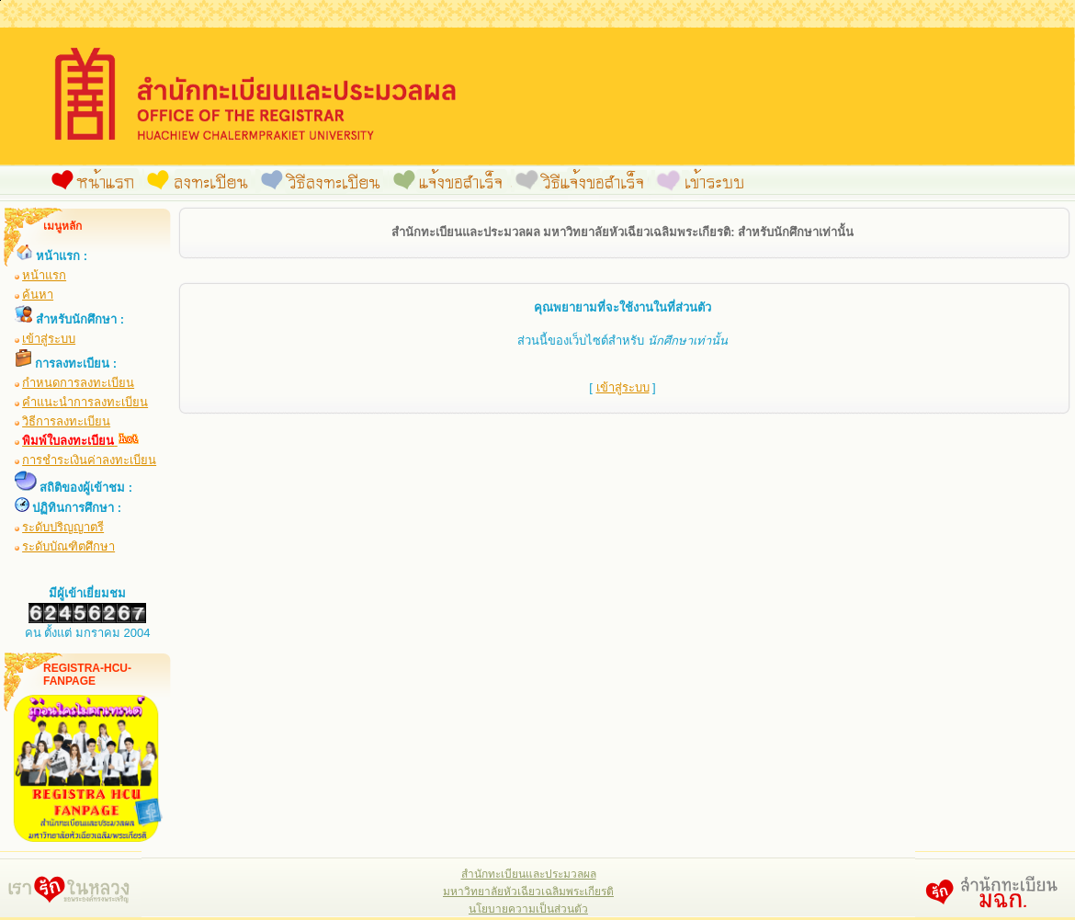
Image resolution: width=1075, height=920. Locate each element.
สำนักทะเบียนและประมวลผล (528, 874)
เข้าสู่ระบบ (48, 339)
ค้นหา (37, 294)
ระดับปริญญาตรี (63, 527)
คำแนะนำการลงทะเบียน (85, 402)
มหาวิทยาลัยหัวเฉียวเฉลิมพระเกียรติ (528, 891)
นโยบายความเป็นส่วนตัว (528, 909)
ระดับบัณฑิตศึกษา (68, 546)
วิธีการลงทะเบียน (66, 421)
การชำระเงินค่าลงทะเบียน (89, 460)
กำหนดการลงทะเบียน (78, 383)
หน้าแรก (44, 275)
